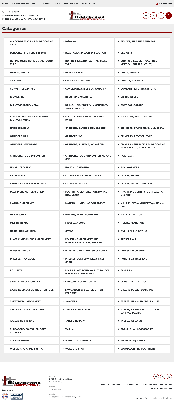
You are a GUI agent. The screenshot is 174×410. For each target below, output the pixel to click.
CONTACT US (88, 3)
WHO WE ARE (71, 3)
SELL (57, 3)
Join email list (165, 3)
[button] (24, 3)
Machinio (167, 398)
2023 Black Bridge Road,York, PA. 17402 (25, 19)
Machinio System (144, 398)
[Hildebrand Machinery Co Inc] (21, 381)
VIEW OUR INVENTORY (23, 3)
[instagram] (161, 15)
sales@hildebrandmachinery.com (22, 15)
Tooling (45, 3)
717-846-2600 (12, 11)
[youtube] (146, 15)
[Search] (168, 15)
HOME (5, 3)
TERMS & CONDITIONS (161, 388)
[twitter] (153, 15)
